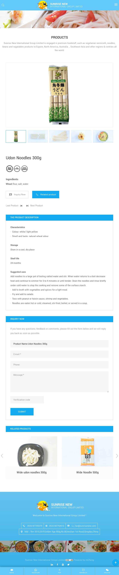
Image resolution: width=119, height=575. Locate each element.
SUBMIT (22, 411)
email (11, 573)
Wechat (107, 573)
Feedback (83, 573)
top (59, 573)
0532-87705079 (34, 526)
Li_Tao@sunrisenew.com (84, 526)
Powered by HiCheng (84, 560)
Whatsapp (36, 573)
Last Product (12, 205)
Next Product (36, 205)
